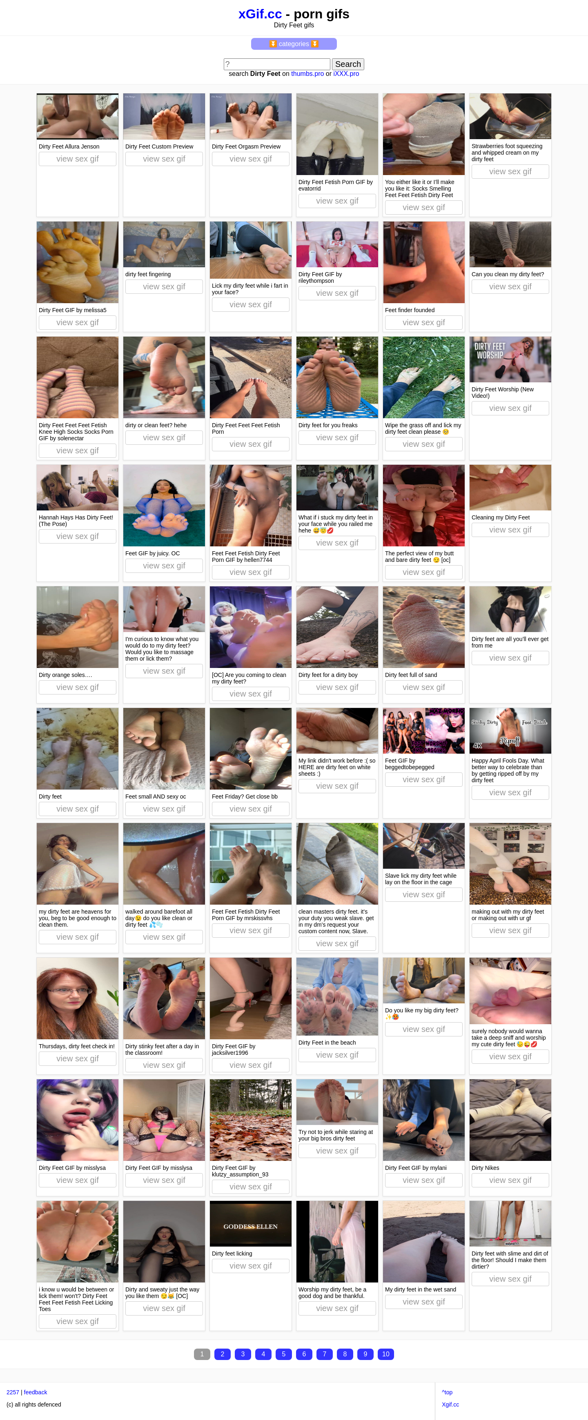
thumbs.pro (307, 73)
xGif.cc (260, 14)
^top (447, 1392)
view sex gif (77, 158)
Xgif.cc (450, 1404)
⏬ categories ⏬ (294, 43)
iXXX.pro (346, 73)
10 (386, 1354)
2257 (13, 1392)
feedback (35, 1392)
